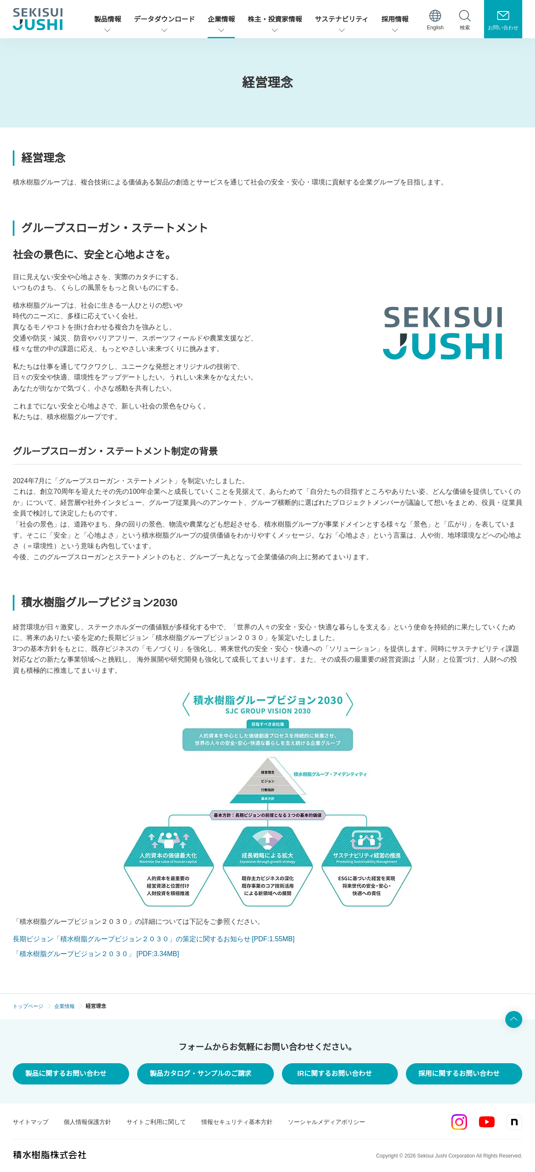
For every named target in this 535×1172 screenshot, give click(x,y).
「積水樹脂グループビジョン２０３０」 (96, 953)
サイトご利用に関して (156, 1121)
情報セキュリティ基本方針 (237, 1121)
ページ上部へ (513, 1019)
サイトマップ (30, 1121)
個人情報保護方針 (87, 1121)
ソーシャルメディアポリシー (326, 1121)
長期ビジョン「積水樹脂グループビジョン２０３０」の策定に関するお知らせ (154, 939)
